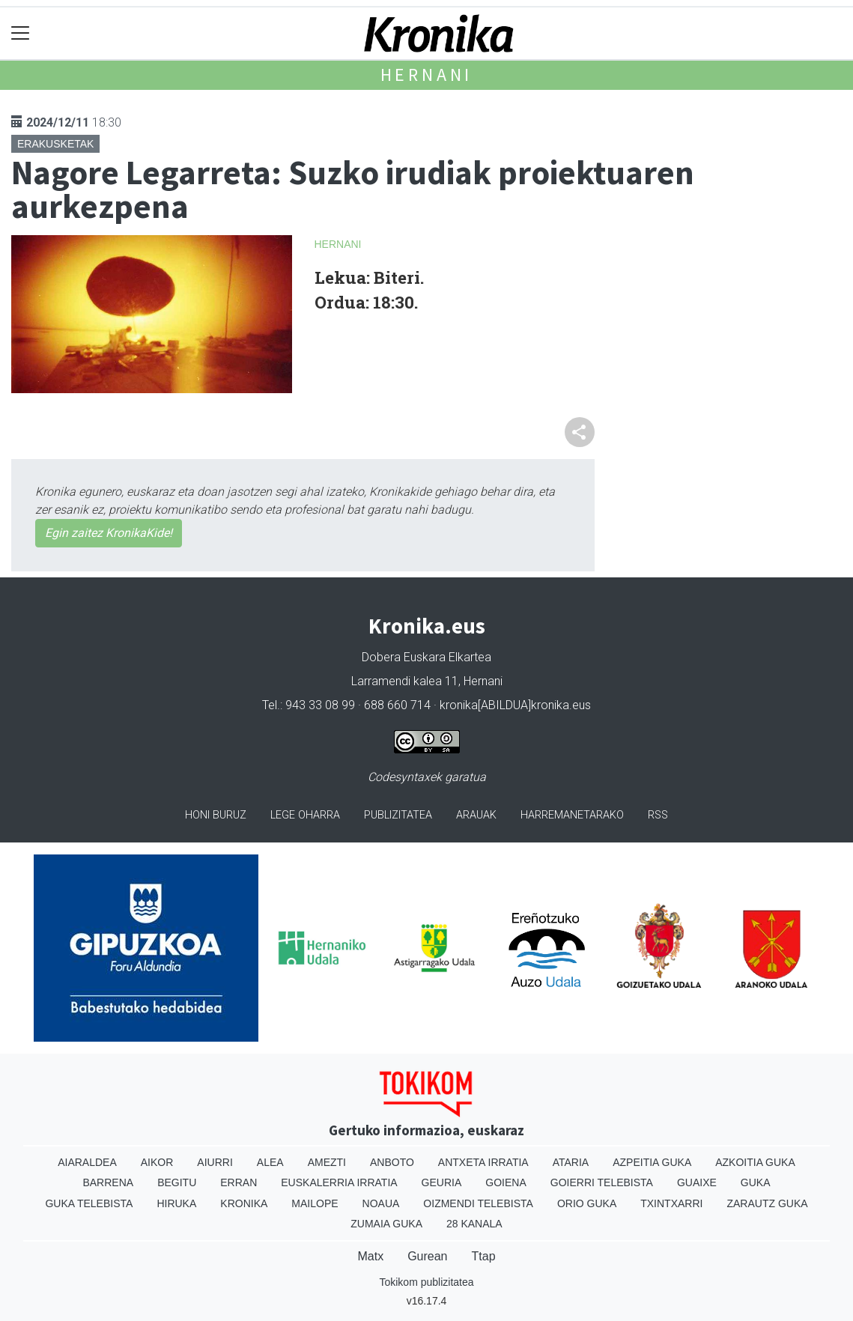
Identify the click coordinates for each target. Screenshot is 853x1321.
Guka (756, 1182)
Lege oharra (305, 815)
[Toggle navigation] (20, 33)
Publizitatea (398, 815)
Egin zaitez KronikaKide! (108, 533)
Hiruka (176, 1203)
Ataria (571, 1162)
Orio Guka (586, 1203)
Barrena (107, 1182)
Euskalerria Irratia (339, 1182)
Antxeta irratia (483, 1162)
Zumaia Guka (386, 1224)
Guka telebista (89, 1203)
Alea (270, 1162)
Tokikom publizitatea (426, 1282)
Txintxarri (671, 1203)
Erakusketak (55, 144)
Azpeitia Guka (652, 1162)
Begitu (176, 1182)
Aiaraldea (87, 1162)
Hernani (426, 74)
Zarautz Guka (766, 1203)
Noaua (381, 1203)
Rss (658, 815)
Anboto (392, 1162)
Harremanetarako (572, 815)
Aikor (157, 1162)
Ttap (484, 1256)
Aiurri (214, 1162)
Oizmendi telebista (478, 1203)
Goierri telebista (601, 1182)
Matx (370, 1256)
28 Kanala (474, 1224)
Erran (238, 1182)
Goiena (505, 1182)
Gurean (427, 1256)
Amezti (327, 1162)
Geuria (442, 1182)
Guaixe (697, 1182)
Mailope (314, 1203)
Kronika (243, 1203)
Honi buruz (215, 815)
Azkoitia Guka (755, 1162)
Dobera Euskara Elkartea (426, 657)
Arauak (476, 815)
